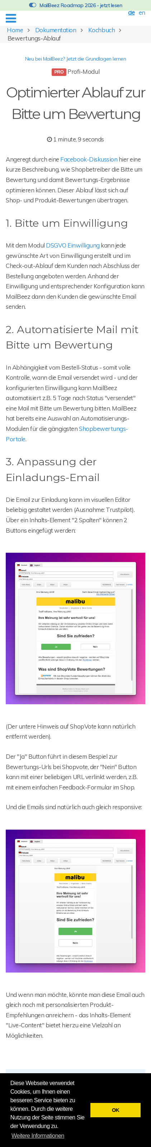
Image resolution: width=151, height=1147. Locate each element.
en (142, 12)
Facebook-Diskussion (88, 159)
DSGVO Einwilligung (72, 245)
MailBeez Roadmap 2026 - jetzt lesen (75, 5)
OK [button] (115, 1110)
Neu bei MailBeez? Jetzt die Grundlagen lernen (75, 59)
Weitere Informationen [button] (37, 1136)
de (131, 12)
